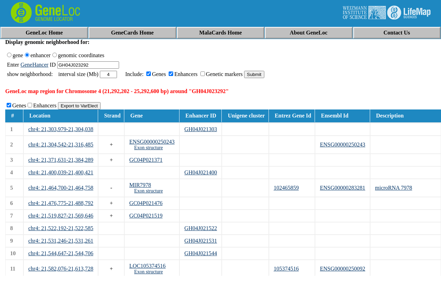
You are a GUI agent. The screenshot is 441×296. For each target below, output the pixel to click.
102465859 (286, 188)
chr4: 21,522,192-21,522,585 (60, 228)
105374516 (286, 269)
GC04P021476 (145, 203)
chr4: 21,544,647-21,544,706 (60, 253)
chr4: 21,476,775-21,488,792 (60, 203)
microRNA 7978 (393, 188)
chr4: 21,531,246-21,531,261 (60, 241)
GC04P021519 (145, 216)
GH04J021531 (200, 241)
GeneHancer (35, 65)
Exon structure (148, 147)
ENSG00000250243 (152, 142)
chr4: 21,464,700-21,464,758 (60, 188)
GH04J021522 (200, 228)
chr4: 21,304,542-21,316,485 (60, 144)
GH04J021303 (200, 129)
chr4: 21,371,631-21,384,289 (60, 160)
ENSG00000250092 (342, 269)
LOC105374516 (147, 266)
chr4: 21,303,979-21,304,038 (60, 129)
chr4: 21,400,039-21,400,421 (60, 172)
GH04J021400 (200, 172)
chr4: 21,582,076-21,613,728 (60, 269)
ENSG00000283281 (342, 188)
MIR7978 (140, 185)
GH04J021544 (200, 253)
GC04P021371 (145, 160)
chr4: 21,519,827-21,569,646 (60, 216)
